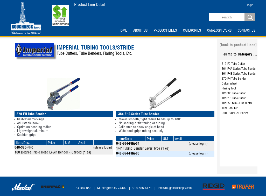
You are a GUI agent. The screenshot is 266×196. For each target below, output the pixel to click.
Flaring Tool (229, 88)
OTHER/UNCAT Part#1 (235, 113)
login (250, 4)
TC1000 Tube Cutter (234, 93)
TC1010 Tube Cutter (234, 98)
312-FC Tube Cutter (233, 64)
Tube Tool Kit (229, 108)
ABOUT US (140, 31)
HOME (122, 31)
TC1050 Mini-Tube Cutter (237, 103)
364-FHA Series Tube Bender (239, 69)
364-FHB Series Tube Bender (239, 73)
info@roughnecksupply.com (175, 188)
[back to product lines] (238, 45)
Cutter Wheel (229, 83)
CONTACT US (246, 31)
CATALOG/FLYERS (219, 31)
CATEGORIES (192, 31)
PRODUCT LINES (165, 31)
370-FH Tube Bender (234, 78)
